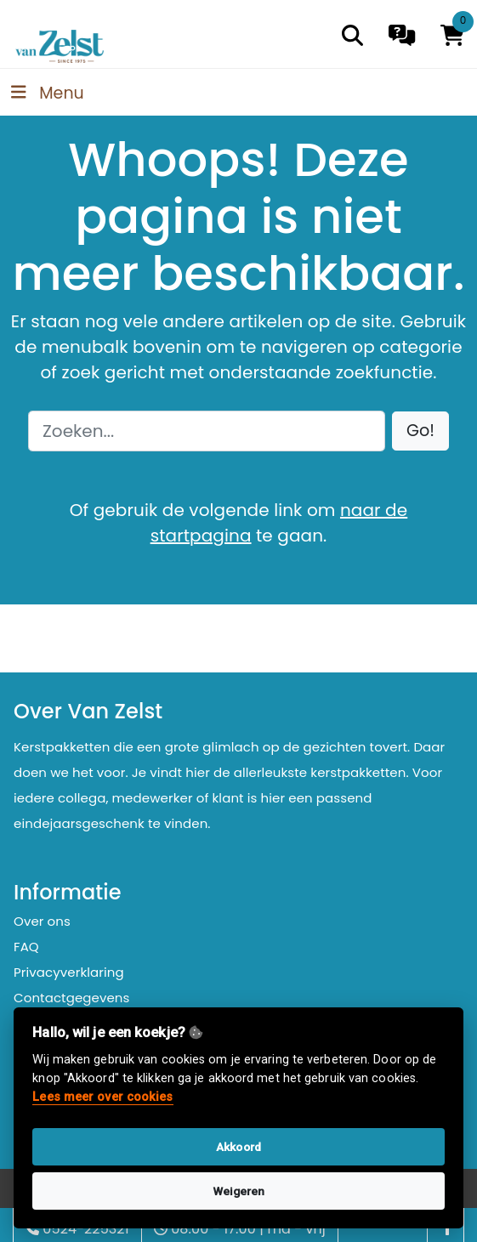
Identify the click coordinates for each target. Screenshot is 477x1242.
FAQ (26, 947)
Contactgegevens (71, 998)
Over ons (42, 921)
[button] (420, 431)
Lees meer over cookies (102, 1097)
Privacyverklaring (69, 972)
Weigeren (239, 1191)
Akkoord (238, 1147)
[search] (352, 35)
